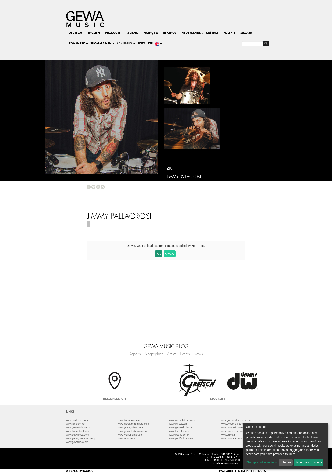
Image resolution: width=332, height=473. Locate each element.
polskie (230, 33)
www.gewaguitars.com (130, 427)
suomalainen (102, 43)
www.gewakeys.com (77, 434)
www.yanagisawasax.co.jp (80, 438)
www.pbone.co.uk (179, 434)
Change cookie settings (261, 462)
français (152, 33)
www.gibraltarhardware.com (133, 423)
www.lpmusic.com (76, 423)
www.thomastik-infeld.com (235, 427)
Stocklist (217, 399)
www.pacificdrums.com (182, 438)
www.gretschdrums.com (182, 420)
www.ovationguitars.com (234, 423)
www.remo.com (126, 438)
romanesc (78, 43)
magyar (247, 33)
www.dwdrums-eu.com (130, 420)
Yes (158, 253)
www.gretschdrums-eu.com (236, 420)
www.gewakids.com (77, 442)
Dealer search (114, 399)
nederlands (192, 33)
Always (169, 253)
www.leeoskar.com (179, 431)
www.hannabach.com (78, 431)
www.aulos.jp (228, 434)
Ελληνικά (126, 43)
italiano (133, 33)
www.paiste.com (178, 423)
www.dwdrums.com (77, 420)
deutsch (77, 33)
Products (114, 33)
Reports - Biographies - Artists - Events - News (166, 354)
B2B (150, 43)
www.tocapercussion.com (235, 438)
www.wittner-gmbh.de (130, 434)
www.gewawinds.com (181, 427)
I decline (285, 462)
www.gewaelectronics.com (132, 431)
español (171, 33)
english (95, 33)
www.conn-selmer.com (233, 431)
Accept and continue (308, 462)
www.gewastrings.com (78, 427)
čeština (213, 33)
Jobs (141, 43)
